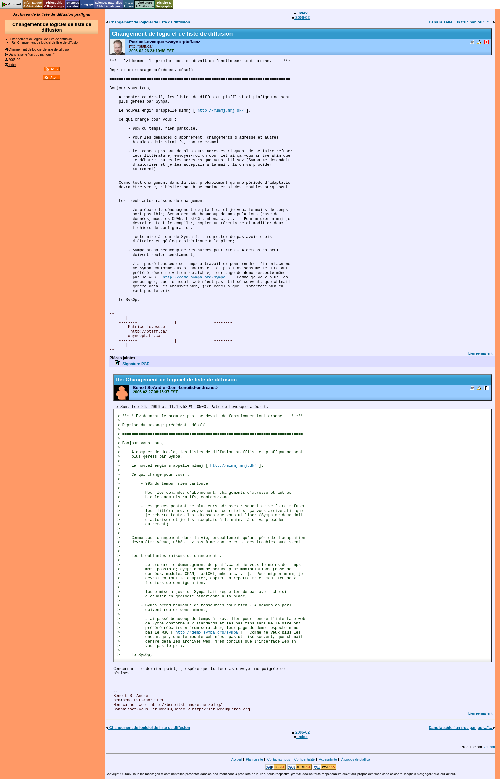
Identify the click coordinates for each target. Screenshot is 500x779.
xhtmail (489, 747)
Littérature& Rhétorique (145, 4)
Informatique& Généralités (32, 4)
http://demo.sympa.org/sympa (194, 277)
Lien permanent (480, 353)
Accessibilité (328, 759)
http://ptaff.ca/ (141, 46)
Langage (87, 4)
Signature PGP (135, 364)
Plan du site (254, 759)
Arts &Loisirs (129, 4)
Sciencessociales (72, 4)
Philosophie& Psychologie (54, 4)
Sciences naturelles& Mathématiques (108, 4)
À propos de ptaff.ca (355, 759)
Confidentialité (304, 759)
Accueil (236, 759)
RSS (54, 69)
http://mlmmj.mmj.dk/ (221, 110)
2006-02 (12, 59)
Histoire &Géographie (164, 4)
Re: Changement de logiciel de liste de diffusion (45, 42)
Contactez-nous (278, 759)
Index (10, 65)
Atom (54, 77)
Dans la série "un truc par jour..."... (31, 54)
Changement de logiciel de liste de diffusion (41, 39)
